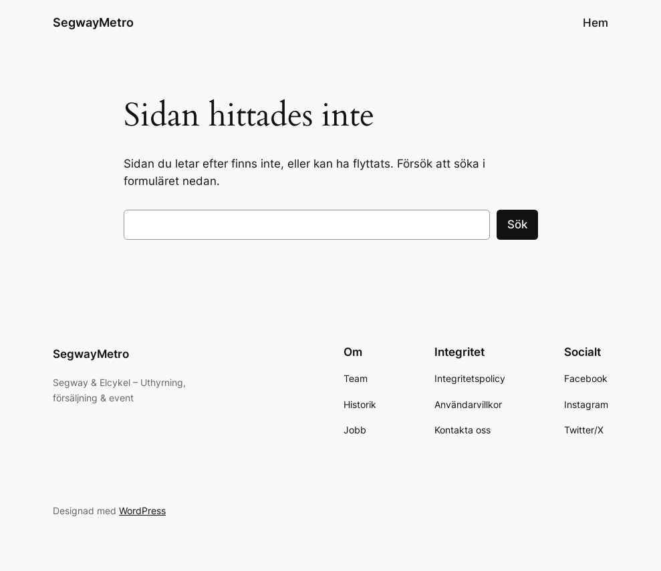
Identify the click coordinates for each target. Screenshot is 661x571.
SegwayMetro (93, 22)
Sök (517, 224)
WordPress (142, 510)
